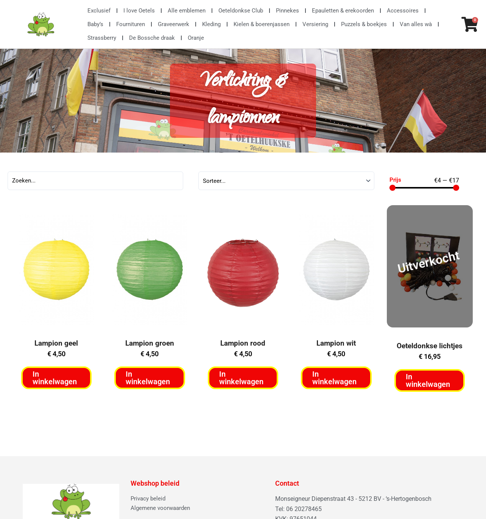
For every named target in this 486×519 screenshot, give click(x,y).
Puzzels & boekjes (364, 24)
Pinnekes (287, 10)
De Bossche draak (152, 37)
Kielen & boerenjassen (262, 24)
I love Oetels (139, 10)
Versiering (315, 24)
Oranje (196, 37)
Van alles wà (416, 24)
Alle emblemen (187, 10)
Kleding (211, 24)
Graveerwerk (173, 24)
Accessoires (403, 10)
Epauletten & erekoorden (343, 10)
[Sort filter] (286, 181)
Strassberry (101, 37)
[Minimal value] (424, 188)
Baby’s (95, 24)
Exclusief (99, 10)
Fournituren (130, 24)
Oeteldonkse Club (240, 10)
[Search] (95, 182)
